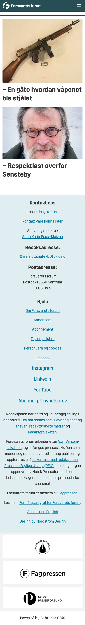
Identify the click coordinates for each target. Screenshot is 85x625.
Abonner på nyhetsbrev (42, 401)
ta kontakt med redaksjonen (55, 460)
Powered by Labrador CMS (42, 618)
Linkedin (42, 379)
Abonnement (42, 330)
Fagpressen (67, 493)
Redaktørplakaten (42, 432)
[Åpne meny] (79, 5)
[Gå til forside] (22, 5)
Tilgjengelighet (43, 339)
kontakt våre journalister (43, 222)
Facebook (42, 358)
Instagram (42, 368)
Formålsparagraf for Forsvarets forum (49, 503)
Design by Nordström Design (43, 522)
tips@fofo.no (48, 212)
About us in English (42, 512)
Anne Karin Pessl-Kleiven (42, 237)
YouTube (42, 390)
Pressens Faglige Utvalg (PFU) (29, 466)
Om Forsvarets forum (43, 311)
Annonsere (43, 320)
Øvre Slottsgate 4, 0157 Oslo (42, 257)
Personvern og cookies (42, 349)
